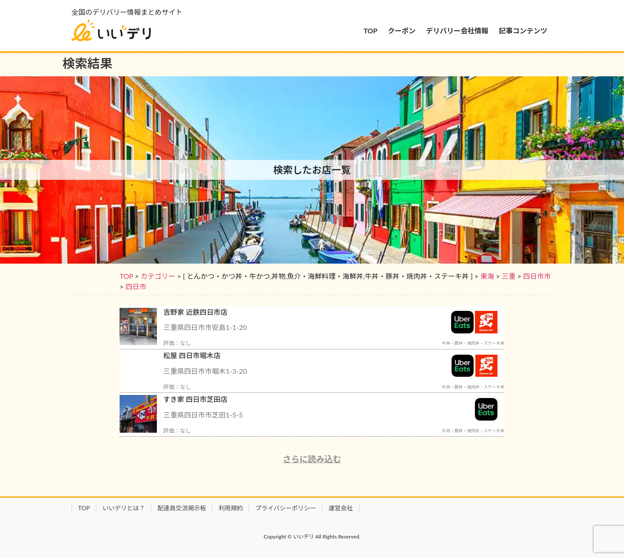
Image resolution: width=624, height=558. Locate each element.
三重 (509, 276)
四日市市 (537, 276)
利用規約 (230, 508)
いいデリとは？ (123, 508)
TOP (126, 276)
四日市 (135, 286)
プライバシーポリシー (285, 508)
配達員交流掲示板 (181, 508)
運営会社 (340, 508)
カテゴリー (157, 276)
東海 (487, 276)
